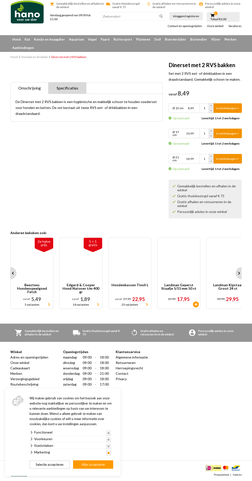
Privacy (121, 379)
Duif (157, 39)
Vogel (92, 39)
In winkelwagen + (227, 108)
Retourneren (126, 363)
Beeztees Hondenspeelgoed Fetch (32, 288)
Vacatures (235, 26)
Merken (230, 39)
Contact (122, 373)
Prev (10, 273)
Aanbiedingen (23, 48)
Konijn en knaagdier (49, 39)
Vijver (215, 39)
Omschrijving (29, 88)
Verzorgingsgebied (24, 379)
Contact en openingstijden (185, 26)
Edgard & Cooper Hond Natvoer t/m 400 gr (81, 288)
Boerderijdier (175, 39)
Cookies (237, 474)
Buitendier (198, 39)
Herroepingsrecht (129, 368)
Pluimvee (143, 39)
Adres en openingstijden (29, 357)
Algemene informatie (132, 357)
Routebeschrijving (24, 384)
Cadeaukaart (20, 368)
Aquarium (76, 39)
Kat (27, 39)
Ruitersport (122, 39)
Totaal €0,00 (218, 19)
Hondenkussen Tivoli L (129, 285)
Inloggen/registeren (186, 16)
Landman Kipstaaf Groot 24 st (228, 286)
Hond (16, 39)
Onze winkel (215, 26)
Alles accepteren (93, 464)
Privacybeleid (221, 474)
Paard (105, 39)
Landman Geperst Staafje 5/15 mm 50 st (178, 286)
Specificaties (67, 88)
